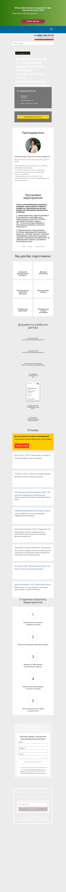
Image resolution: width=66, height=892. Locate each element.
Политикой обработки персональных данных (33, 773)
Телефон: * (22, 748)
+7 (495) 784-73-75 (44, 35)
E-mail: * (21, 754)
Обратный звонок (44, 39)
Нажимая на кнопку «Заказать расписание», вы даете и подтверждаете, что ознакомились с (33, 770)
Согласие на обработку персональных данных (33, 818)
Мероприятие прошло (33, 117)
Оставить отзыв (22, 446)
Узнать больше (33, 21)
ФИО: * (21, 742)
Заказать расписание (33, 762)
